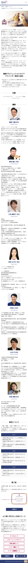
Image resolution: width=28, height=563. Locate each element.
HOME (2, 6)
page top (25, 560)
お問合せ (14, 509)
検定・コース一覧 (20, 556)
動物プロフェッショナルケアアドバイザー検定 (12, 8)
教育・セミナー (9, 6)
